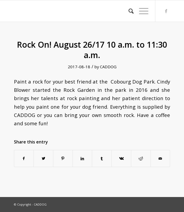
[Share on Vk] (121, 158)
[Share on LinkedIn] (82, 158)
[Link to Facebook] (166, 11)
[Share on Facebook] (24, 158)
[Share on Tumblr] (101, 158)
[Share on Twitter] (43, 158)
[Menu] (141, 11)
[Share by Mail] (160, 158)
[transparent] (76, 11)
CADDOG (108, 66)
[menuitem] (128, 11)
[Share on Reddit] (141, 158)
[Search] (128, 11)
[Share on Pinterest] (63, 158)
